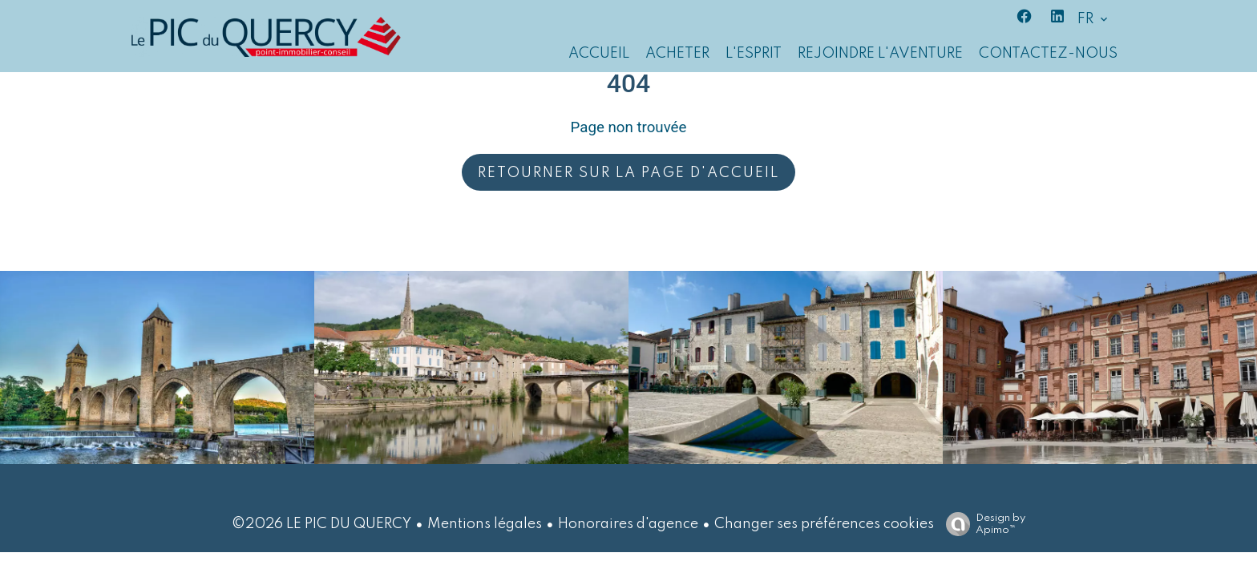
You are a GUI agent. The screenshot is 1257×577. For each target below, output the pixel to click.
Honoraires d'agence (628, 524)
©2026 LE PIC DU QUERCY (321, 524)
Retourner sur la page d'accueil (628, 173)
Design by (981, 524)
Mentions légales (484, 524)
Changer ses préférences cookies (824, 524)
